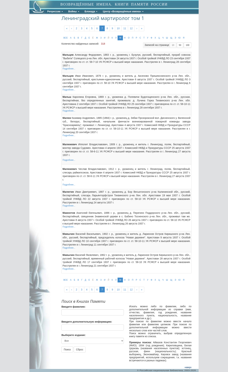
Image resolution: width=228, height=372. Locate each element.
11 (124, 28)
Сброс (79, 349)
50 (180, 45)
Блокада (91, 11)
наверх (188, 367)
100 (187, 45)
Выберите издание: (73, 335)
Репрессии (55, 11)
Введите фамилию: (73, 306)
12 (131, 28)
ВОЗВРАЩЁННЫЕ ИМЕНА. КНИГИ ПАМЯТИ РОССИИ (114, 4)
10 (118, 28)
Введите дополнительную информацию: (86, 321)
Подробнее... (69, 68)
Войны (73, 11)
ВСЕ (65, 38)
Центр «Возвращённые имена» (123, 11)
